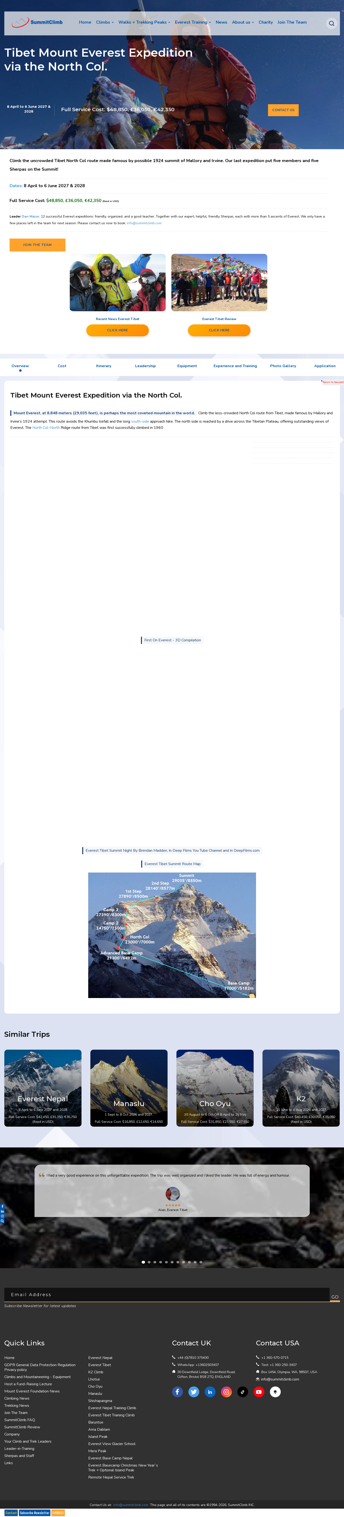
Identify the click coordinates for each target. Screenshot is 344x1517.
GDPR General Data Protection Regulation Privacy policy (40, 1367)
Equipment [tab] (187, 366)
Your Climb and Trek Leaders (28, 1441)
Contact (11, 1512)
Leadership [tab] (145, 366)
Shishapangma (100, 1400)
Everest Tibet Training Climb (111, 1415)
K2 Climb (95, 1372)
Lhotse (94, 1379)
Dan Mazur (30, 216)
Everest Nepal (100, 1357)
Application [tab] (325, 366)
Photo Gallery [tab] (283, 366)
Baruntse (95, 1422)
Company (12, 1434)
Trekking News (16, 1405)
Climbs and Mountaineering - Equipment (37, 1377)
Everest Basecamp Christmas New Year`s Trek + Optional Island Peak (123, 1468)
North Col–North (46, 427)
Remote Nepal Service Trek (111, 1477)
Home (85, 22)
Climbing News (16, 1398)
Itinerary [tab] (103, 366)
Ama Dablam (99, 1429)
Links (8, 1463)
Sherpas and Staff (19, 1455)
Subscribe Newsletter (34, 1512)
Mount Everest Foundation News (32, 1391)
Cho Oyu (95, 1386)
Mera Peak (97, 1451)
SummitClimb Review (22, 1427)
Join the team (37, 245)
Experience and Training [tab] (235, 366)
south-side (140, 421)
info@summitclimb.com (144, 223)
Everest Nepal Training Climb (112, 1408)
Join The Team (16, 1412)
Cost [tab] (62, 366)
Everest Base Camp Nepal (110, 1458)
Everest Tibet (99, 1365)
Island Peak (98, 1436)
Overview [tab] (20, 366)
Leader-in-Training (19, 1448)
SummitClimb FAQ (19, 1420)
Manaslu (95, 1393)
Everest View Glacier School (111, 1443)
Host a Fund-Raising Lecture (28, 1384)
